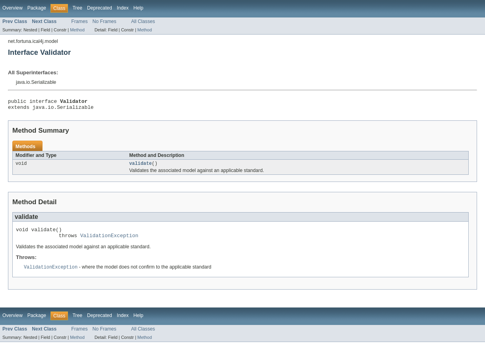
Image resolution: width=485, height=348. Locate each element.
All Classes (143, 21)
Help (139, 8)
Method (77, 29)
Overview (12, 8)
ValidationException (109, 240)
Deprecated (99, 8)
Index (123, 8)
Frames (79, 21)
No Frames (104, 21)
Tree (77, 8)
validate (140, 166)
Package (36, 8)
